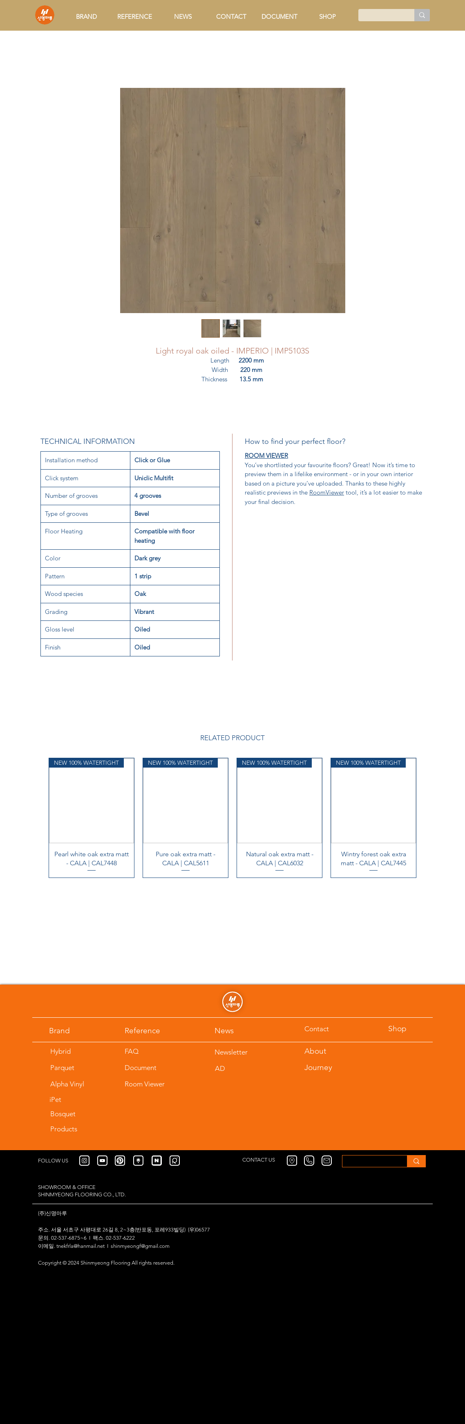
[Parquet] (70, 1067)
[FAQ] (145, 1051)
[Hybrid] (70, 1051)
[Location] (292, 1160)
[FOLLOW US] (58, 1160)
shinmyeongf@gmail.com (140, 1246)
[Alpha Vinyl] (77, 1084)
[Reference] (152, 1030)
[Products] (77, 1129)
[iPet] (76, 1099)
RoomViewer (326, 492)
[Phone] (309, 1160)
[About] (324, 1051)
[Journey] (324, 1067)
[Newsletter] (235, 1052)
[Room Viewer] (152, 1084)
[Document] (152, 1067)
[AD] (234, 1068)
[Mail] (327, 1160)
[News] (235, 1030)
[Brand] (69, 1030)
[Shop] (408, 1028)
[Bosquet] (70, 1113)
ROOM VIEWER (266, 455)
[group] (232, 818)
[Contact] (324, 1028)
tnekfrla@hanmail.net (80, 1246)
